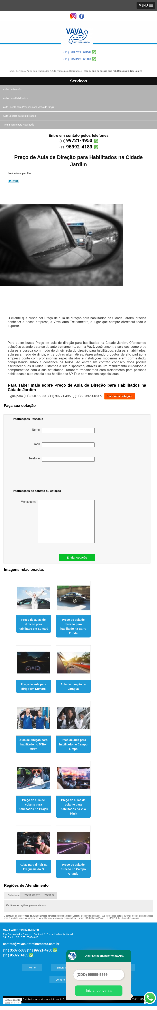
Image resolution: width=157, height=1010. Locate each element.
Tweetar (13, 181)
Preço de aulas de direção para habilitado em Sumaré (33, 624)
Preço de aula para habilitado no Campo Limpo (73, 744)
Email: (64, 444)
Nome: (63, 430)
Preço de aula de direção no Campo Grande (73, 869)
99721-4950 (81, 52)
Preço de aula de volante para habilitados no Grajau (33, 804)
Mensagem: (58, 521)
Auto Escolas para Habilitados (19, 115)
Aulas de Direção (12, 89)
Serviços (78, 81)
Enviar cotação (77, 557)
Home (32, 967)
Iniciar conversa (99, 991)
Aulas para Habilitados (15, 98)
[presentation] (39, 476)
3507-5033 (18, 950)
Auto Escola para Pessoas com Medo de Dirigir (29, 107)
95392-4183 (81, 59)
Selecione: (14, 895)
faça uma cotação (120, 396)
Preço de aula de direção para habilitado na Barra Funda (73, 626)
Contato (60, 979)
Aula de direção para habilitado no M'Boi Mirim (33, 744)
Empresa (62, 967)
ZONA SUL (50, 895)
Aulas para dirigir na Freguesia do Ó (33, 867)
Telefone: (61, 459)
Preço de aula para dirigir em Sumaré (33, 686)
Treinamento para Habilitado (19, 124)
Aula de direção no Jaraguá (73, 686)
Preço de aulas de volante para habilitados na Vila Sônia (73, 806)
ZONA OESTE (32, 895)
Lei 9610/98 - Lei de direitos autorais (122, 918)
